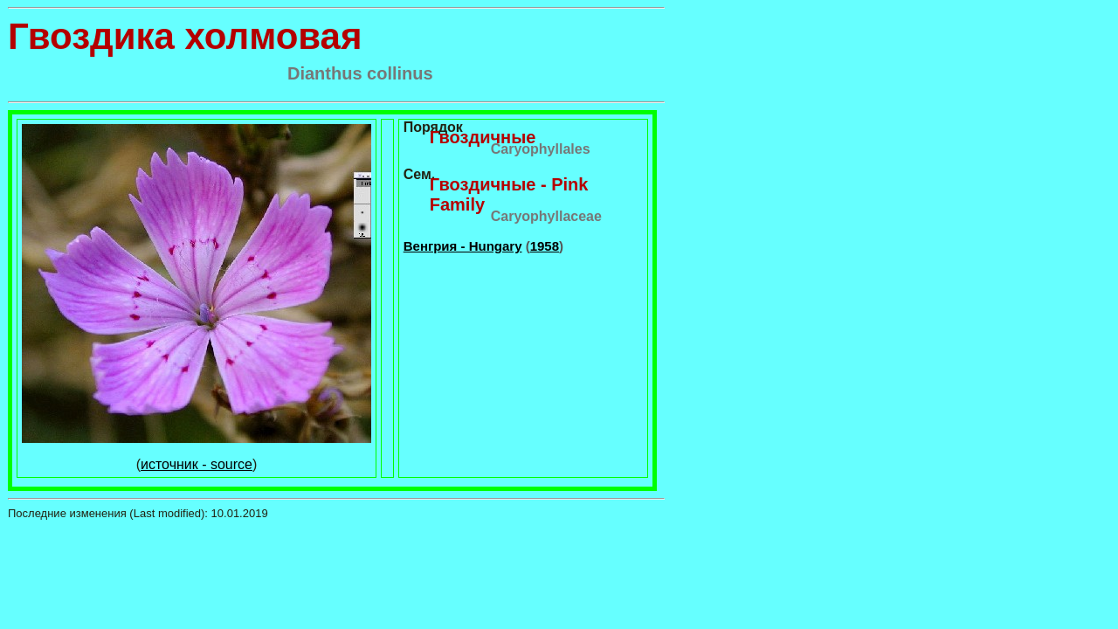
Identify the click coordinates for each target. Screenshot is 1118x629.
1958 (544, 245)
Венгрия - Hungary (463, 245)
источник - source (196, 464)
